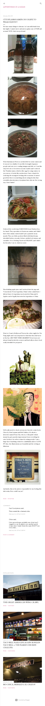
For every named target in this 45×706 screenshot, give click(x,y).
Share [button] (4, 498)
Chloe (11, 519)
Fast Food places (14, 508)
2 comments (11, 651)
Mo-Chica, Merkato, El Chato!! (19, 684)
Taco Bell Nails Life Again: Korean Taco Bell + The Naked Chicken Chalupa (21, 645)
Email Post (11, 498)
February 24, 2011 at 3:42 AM (17, 514)
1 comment (11, 605)
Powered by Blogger (22, 700)
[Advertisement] (22, 553)
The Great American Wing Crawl (21, 602)
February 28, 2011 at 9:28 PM (17, 530)
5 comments (11, 687)
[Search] (41, 3)
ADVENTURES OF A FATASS (14, 7)
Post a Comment (8, 534)
